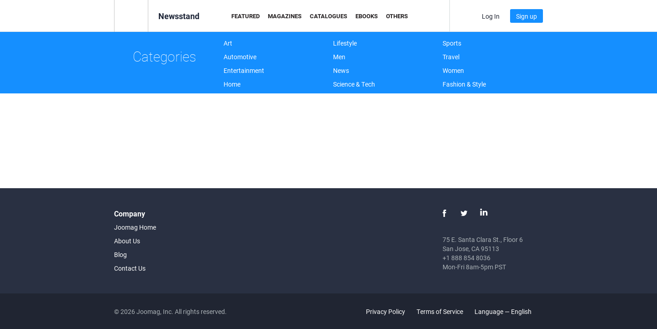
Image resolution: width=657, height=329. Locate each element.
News (341, 70)
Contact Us (130, 268)
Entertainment (244, 70)
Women (453, 70)
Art (228, 43)
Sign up (526, 16)
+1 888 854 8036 (466, 257)
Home (232, 84)
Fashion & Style (464, 84)
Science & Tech (354, 84)
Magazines (285, 16)
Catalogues (328, 16)
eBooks (366, 16)
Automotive (240, 56)
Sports (452, 43)
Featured (245, 16)
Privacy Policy (385, 311)
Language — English (508, 311)
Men (339, 56)
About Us (127, 240)
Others (397, 16)
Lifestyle (345, 43)
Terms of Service (440, 311)
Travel (451, 56)
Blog (120, 254)
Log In (491, 16)
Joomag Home (135, 227)
